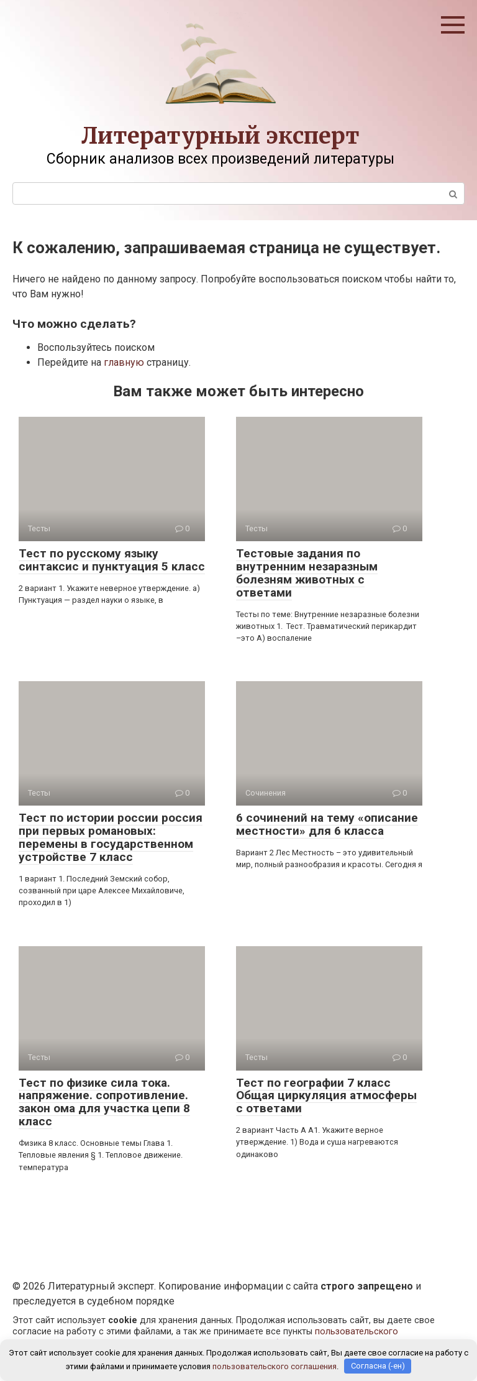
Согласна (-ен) (378, 1365)
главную (124, 362)
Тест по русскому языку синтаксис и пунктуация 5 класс (112, 560)
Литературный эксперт (220, 136)
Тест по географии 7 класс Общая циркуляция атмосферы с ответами (326, 1096)
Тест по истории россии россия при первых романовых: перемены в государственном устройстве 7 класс (110, 837)
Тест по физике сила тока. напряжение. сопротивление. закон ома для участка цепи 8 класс (104, 1102)
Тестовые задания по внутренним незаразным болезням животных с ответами (307, 573)
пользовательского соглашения (274, 1365)
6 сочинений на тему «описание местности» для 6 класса (327, 824)
